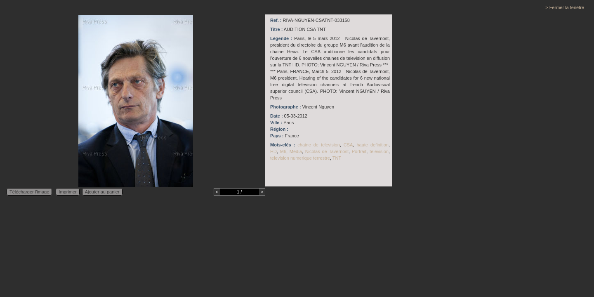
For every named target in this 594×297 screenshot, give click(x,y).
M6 (283, 151)
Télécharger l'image (29, 191)
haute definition (372, 144)
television (379, 151)
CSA (348, 144)
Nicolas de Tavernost (327, 151)
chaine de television (318, 144)
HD (273, 151)
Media (296, 151)
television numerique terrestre (300, 158)
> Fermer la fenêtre (564, 7)
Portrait (359, 151)
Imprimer (67, 191)
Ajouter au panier (102, 191)
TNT (336, 158)
